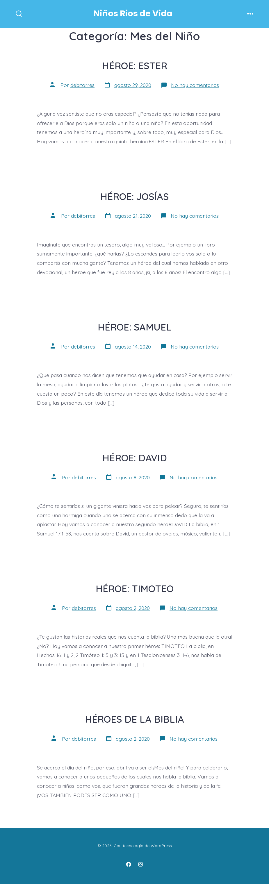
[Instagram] (140, 864)
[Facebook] (128, 864)
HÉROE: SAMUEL (135, 327)
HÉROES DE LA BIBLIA (134, 719)
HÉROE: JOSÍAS (134, 196)
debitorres (82, 85)
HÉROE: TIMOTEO (135, 588)
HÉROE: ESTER (134, 66)
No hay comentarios (195, 85)
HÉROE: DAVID (134, 458)
